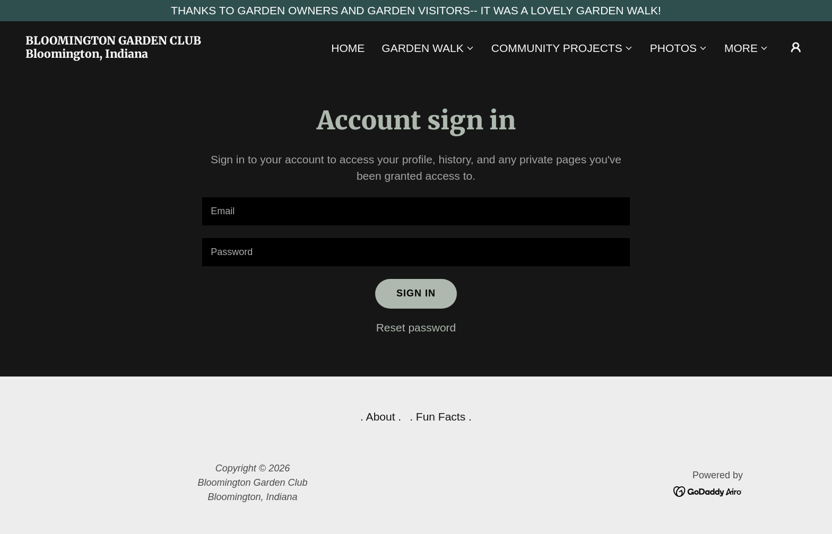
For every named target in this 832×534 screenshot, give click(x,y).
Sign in (416, 293)
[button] (428, 48)
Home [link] (348, 48)
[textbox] (415, 211)
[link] (134, 54)
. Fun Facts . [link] (441, 416)
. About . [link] (380, 416)
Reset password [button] (416, 327)
